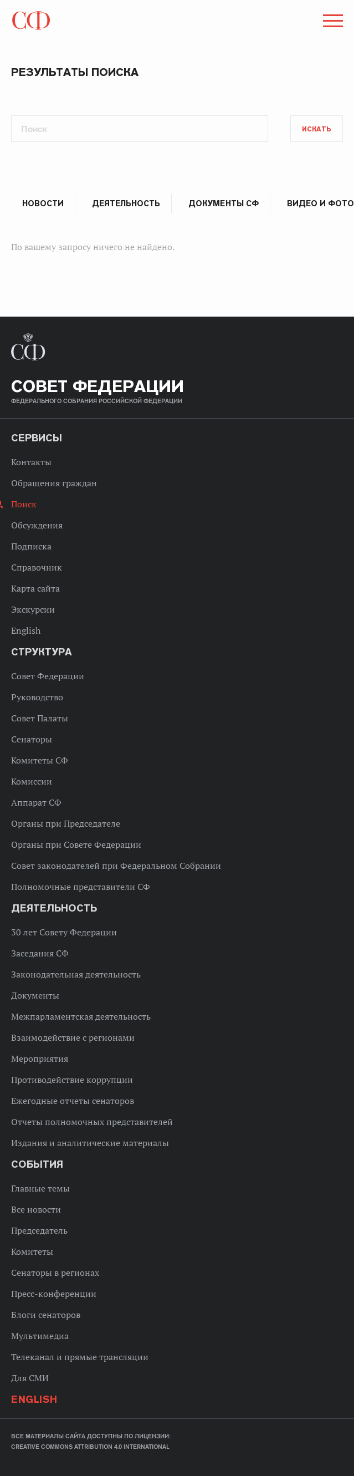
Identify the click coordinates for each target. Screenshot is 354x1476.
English (25, 630)
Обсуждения (37, 525)
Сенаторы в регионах (55, 1272)
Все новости (36, 1209)
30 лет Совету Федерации (64, 932)
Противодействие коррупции (72, 1079)
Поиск (24, 504)
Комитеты (32, 1251)
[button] (332, 22)
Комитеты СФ (39, 760)
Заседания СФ (40, 953)
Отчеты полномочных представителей (92, 1121)
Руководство (37, 697)
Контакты (31, 461)
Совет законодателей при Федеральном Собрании (116, 865)
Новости (43, 203)
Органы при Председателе (65, 823)
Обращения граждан (54, 482)
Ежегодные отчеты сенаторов (72, 1100)
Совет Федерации (47, 675)
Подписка (31, 546)
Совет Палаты (39, 718)
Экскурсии (33, 609)
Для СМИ (30, 1377)
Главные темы (40, 1188)
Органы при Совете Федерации (76, 844)
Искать (316, 129)
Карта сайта (35, 588)
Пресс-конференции (53, 1293)
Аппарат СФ (36, 802)
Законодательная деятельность (76, 974)
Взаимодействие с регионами (73, 1037)
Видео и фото (320, 203)
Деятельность (126, 203)
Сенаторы (31, 739)
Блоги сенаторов (45, 1314)
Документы (35, 995)
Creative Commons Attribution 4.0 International (90, 1446)
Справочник (36, 567)
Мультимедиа (40, 1335)
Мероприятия (39, 1058)
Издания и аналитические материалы (90, 1142)
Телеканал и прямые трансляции (79, 1356)
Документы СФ (223, 203)
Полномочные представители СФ (80, 886)
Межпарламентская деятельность (81, 1016)
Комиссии (31, 781)
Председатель (39, 1230)
